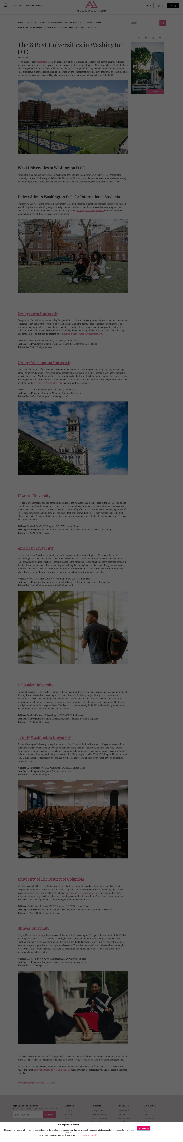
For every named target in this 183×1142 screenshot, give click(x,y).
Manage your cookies (89, 1135)
